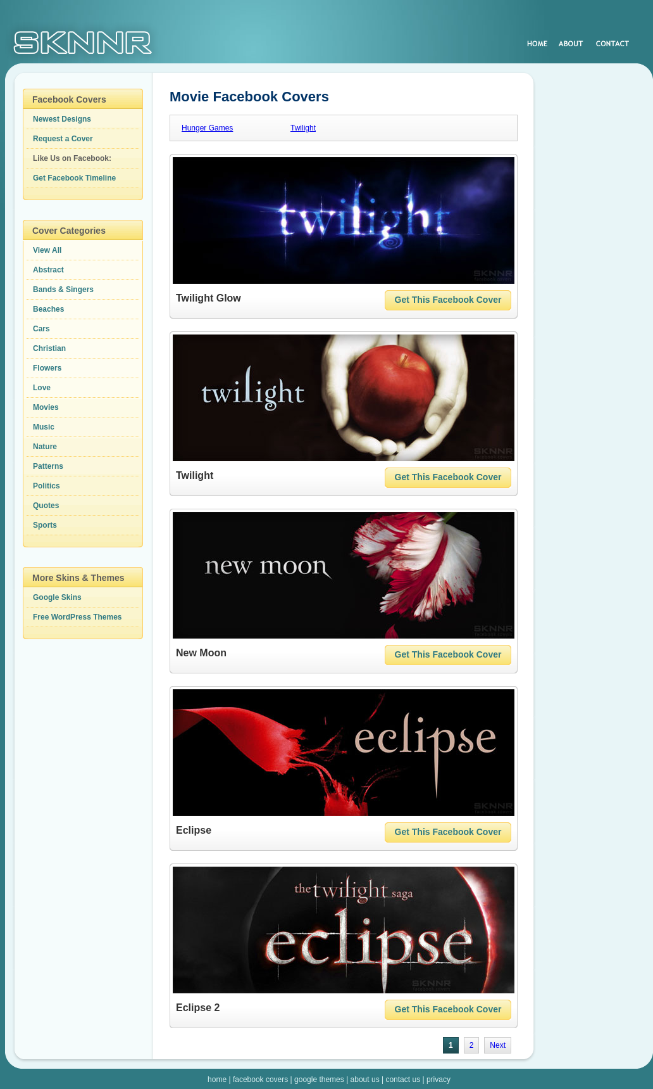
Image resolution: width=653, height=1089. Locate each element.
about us (365, 1079)
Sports (45, 525)
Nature (45, 446)
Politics (46, 485)
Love (42, 387)
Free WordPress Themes (77, 617)
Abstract (48, 269)
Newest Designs (62, 119)
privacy (438, 1079)
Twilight (303, 128)
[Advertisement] (594, 279)
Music (43, 427)
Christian (49, 348)
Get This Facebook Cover (448, 300)
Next (498, 1045)
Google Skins (57, 597)
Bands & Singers (63, 289)
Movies (46, 407)
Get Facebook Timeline (74, 178)
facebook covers (260, 1079)
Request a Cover (63, 138)
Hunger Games (207, 128)
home (217, 1079)
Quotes (46, 505)
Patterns (48, 466)
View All (47, 250)
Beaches (48, 309)
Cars (41, 328)
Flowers (47, 368)
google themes (319, 1079)
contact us (402, 1079)
